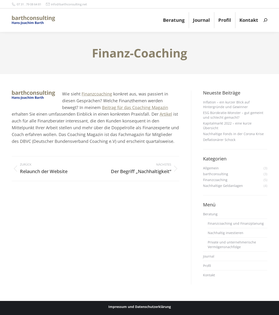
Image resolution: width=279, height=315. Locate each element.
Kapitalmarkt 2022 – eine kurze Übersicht (227, 125)
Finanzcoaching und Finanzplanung (236, 223)
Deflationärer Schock (219, 139)
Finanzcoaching (97, 94)
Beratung (210, 214)
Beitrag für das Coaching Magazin (135, 107)
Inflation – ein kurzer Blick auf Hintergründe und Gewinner (226, 104)
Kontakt (209, 275)
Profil (207, 265)
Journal (208, 256)
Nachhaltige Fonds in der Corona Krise (233, 134)
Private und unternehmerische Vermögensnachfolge (232, 244)
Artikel (166, 114)
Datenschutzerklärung (153, 306)
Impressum (117, 306)
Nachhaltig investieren (225, 233)
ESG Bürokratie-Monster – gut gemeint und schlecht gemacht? (233, 115)
